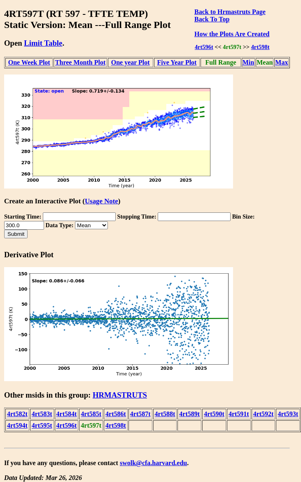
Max (281, 62)
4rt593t (288, 413)
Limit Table (43, 43)
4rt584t (66, 413)
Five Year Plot (176, 62)
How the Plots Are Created (231, 33)
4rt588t (165, 413)
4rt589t (189, 413)
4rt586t (115, 413)
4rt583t (42, 413)
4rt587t (140, 413)
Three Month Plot (80, 62)
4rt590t (214, 413)
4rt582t (17, 413)
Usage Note (101, 201)
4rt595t (42, 425)
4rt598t (260, 47)
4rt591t (239, 413)
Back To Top (211, 19)
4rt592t (263, 413)
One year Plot (130, 62)
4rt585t (91, 413)
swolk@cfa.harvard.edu (153, 462)
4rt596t (204, 47)
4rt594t (17, 425)
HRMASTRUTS (120, 395)
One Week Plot (29, 62)
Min (248, 62)
